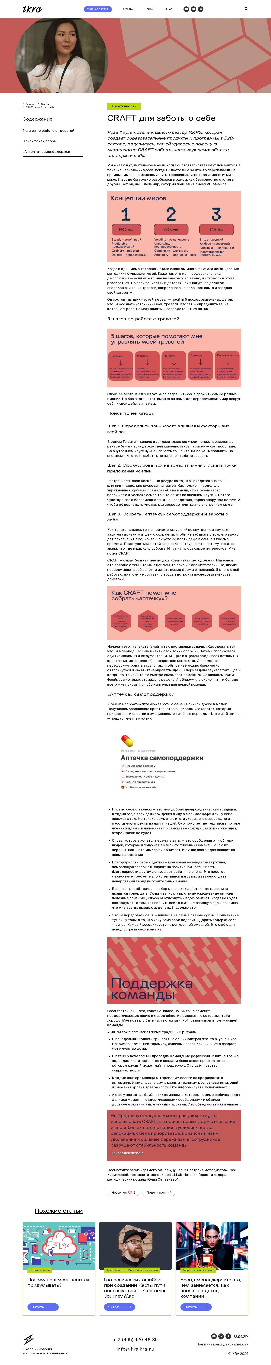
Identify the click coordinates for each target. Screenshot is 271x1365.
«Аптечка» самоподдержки (47, 152)
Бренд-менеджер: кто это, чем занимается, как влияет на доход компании (210, 1291)
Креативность (123, 106)
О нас (168, 9)
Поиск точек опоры (39, 141)
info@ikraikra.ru (136, 1349)
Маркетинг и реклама (142, 1273)
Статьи (128, 9)
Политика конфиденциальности (222, 1344)
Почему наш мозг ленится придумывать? (58, 1286)
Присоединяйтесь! (127, 1153)
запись (136, 1170)
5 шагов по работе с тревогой (48, 131)
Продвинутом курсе (139, 1116)
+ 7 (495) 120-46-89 (135, 1339)
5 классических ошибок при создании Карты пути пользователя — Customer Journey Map (135, 1291)
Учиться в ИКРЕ (98, 9)
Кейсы (149, 9)
